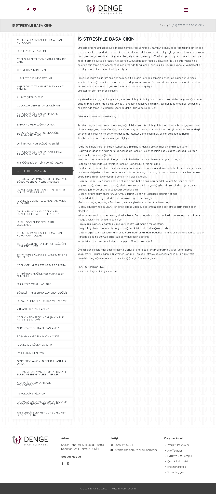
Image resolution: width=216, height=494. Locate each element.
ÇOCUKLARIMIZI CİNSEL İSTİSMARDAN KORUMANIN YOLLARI (39, 234)
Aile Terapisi (173, 450)
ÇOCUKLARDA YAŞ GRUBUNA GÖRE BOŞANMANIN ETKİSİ (38, 134)
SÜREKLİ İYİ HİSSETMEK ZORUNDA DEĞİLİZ (42, 292)
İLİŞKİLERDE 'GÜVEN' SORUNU (34, 344)
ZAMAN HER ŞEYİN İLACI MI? (33, 309)
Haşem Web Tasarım (124, 488)
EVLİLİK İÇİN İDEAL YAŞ (30, 353)
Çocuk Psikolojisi (176, 461)
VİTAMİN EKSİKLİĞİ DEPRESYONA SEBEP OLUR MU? (40, 275)
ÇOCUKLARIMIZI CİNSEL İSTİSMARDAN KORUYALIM (39, 41)
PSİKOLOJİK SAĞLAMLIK (31, 393)
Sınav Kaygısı (174, 472)
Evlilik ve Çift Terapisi (178, 456)
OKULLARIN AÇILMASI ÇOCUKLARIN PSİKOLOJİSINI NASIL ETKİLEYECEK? (38, 213)
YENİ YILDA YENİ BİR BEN (31, 70)
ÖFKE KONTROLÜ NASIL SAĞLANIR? (38, 328)
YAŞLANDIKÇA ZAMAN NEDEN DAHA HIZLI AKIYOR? (41, 88)
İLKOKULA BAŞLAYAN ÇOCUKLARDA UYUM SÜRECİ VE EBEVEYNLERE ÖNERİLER (42, 180)
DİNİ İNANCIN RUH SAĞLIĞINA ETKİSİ (38, 143)
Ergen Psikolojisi (175, 466)
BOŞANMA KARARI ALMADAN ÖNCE (38, 336)
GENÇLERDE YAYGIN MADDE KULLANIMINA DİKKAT (41, 362)
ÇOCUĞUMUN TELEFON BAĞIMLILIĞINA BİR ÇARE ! (41, 60)
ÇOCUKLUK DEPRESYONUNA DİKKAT (38, 105)
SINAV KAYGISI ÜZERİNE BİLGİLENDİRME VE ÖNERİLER (42, 256)
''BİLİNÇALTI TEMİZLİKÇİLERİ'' (34, 284)
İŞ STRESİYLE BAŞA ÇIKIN (31, 170)
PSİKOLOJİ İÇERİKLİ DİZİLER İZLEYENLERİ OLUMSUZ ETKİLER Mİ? (41, 191)
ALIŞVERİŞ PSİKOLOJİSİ (30, 97)
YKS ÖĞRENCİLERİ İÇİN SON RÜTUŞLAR (40, 162)
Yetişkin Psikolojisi (176, 445)
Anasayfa (165, 25)
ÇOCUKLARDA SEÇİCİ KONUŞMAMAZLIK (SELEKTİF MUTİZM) (40, 319)
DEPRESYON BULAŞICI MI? (32, 51)
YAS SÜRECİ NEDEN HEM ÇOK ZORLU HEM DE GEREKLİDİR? (41, 414)
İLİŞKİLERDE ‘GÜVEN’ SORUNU (34, 78)
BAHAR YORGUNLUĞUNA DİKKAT (36, 124)
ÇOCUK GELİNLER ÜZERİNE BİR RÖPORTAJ (42, 265)
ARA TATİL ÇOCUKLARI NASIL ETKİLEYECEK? (34, 384)
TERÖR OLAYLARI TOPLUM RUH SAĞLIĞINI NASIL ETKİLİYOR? (41, 245)
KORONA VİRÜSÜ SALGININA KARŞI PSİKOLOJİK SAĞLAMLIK (37, 115)
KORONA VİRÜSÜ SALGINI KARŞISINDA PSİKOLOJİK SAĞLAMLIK (39, 153)
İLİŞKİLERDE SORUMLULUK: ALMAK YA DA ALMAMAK (41, 202)
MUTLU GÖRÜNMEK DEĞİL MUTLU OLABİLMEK (36, 223)
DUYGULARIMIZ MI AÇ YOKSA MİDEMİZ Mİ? (42, 300)
